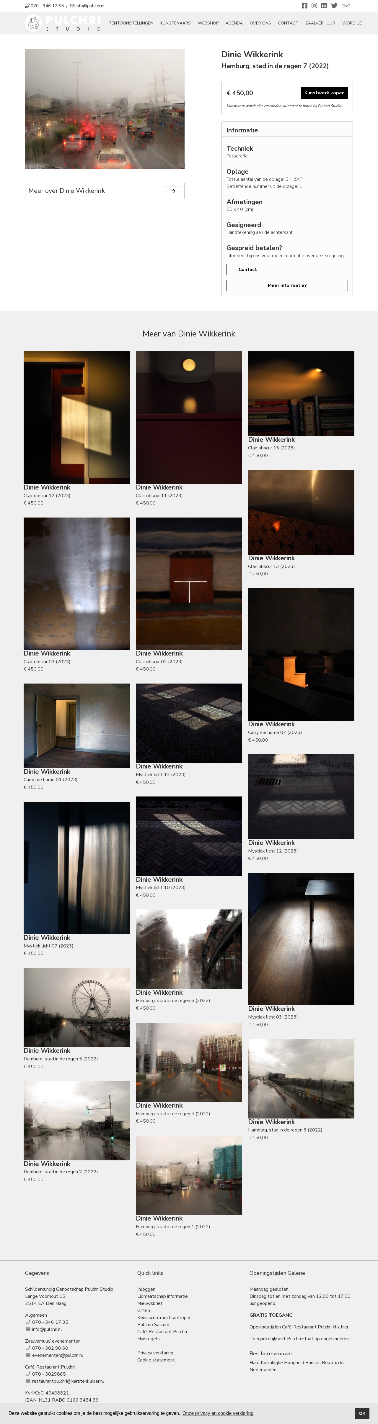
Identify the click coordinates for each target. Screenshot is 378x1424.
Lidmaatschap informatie (162, 1298)
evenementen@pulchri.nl (57, 1357)
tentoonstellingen (137, 24)
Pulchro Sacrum (153, 1326)
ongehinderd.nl (336, 1340)
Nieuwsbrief (149, 1305)
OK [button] (362, 1413)
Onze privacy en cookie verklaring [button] (218, 1413)
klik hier (340, 1328)
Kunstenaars (182, 24)
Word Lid (359, 24)
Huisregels (148, 1340)
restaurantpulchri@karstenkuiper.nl (68, 1382)
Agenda (241, 24)
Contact (295, 24)
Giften (143, 1312)
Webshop (215, 24)
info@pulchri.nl (47, 1331)
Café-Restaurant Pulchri (162, 1333)
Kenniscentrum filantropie (163, 1319)
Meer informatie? (287, 287)
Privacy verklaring (155, 1354)
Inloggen (146, 1290)
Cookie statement (156, 1361)
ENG (346, 6)
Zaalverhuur (327, 24)
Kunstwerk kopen (324, 94)
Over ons (267, 24)
